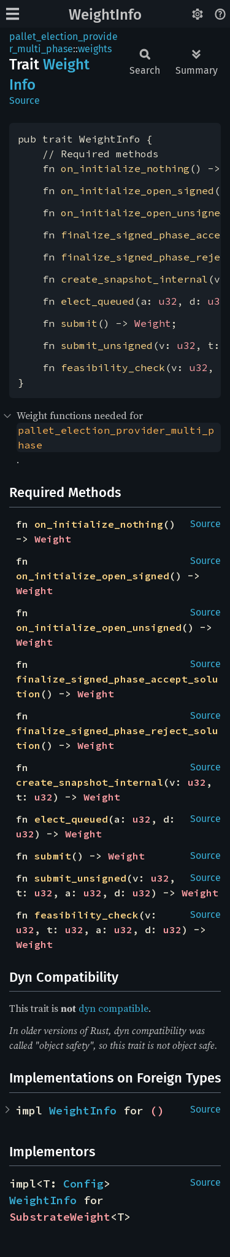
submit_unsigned (107, 345)
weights (95, 49)
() (157, 1110)
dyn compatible (113, 1008)
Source (24, 100)
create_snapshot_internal (134, 279)
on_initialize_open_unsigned (143, 212)
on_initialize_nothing (125, 168)
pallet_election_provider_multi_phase (63, 43)
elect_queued (97, 301)
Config (83, 1184)
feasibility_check (113, 367)
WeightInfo (105, 14)
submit (79, 323)
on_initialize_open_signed (137, 190)
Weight (152, 323)
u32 (168, 301)
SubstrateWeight (59, 1217)
